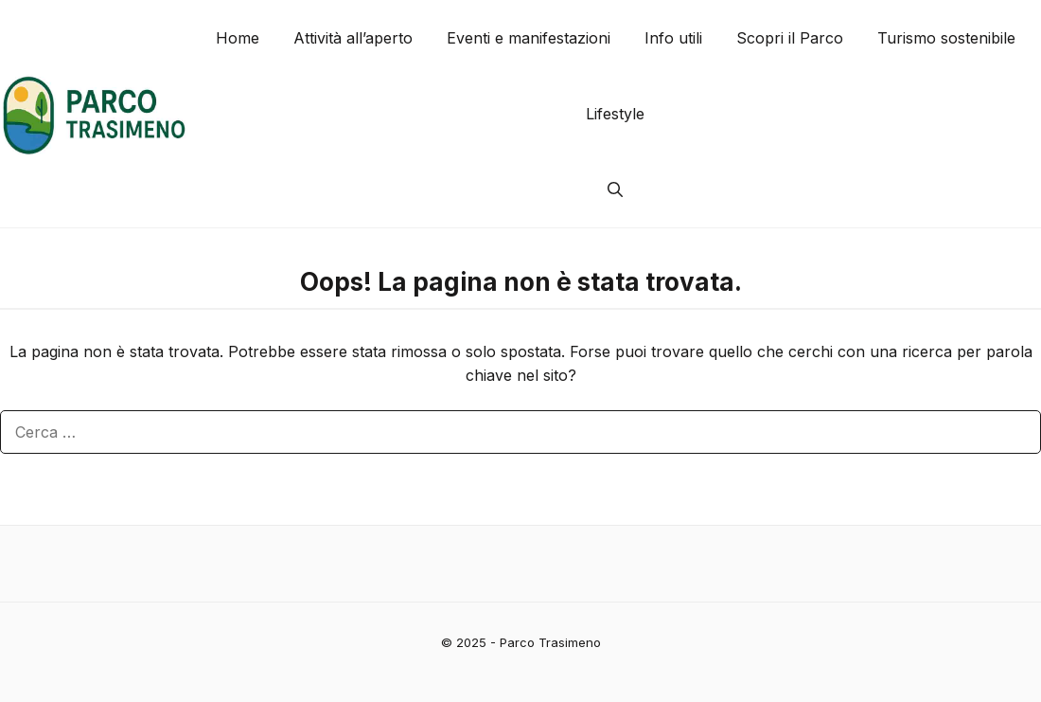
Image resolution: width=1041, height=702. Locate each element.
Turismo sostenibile (946, 37)
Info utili (673, 37)
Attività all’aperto (353, 37)
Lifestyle (615, 113)
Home (237, 37)
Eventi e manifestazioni (528, 37)
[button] (615, 189)
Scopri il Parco (789, 37)
